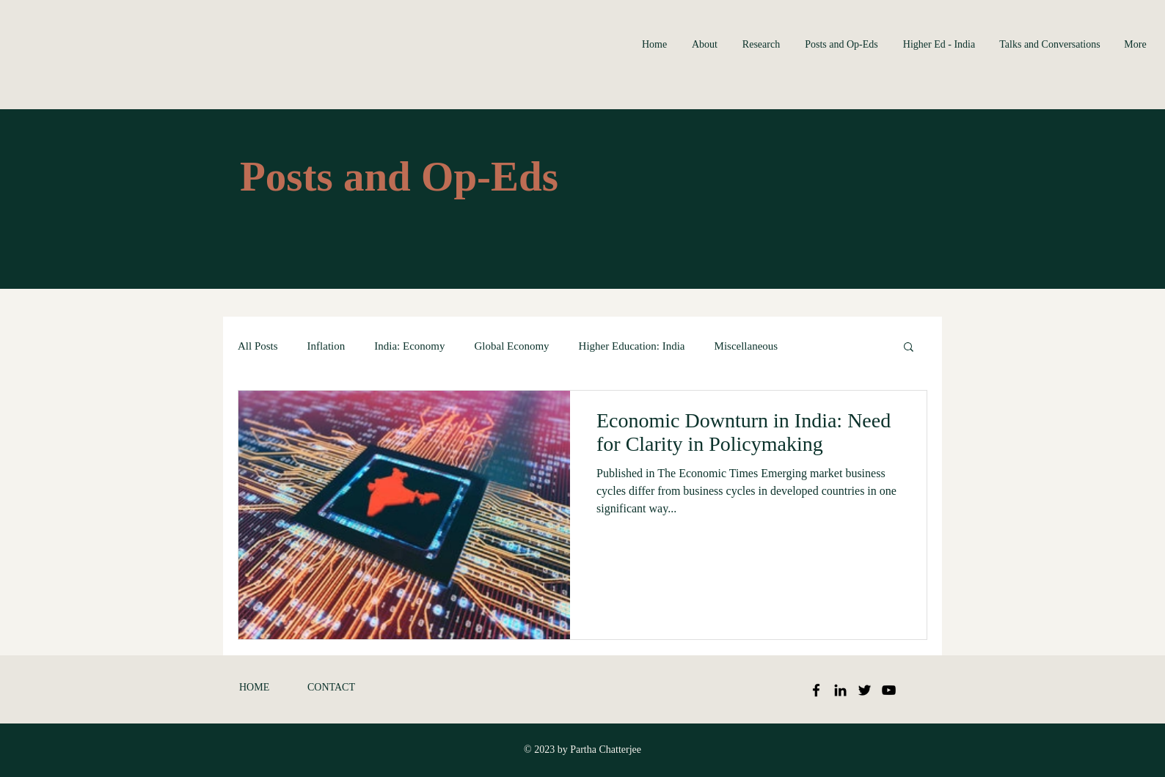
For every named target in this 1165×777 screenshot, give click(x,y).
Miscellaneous (746, 346)
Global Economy (512, 346)
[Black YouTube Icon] (888, 690)
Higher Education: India (632, 346)
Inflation (326, 346)
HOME (254, 687)
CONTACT (331, 687)
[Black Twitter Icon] (864, 690)
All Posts (258, 346)
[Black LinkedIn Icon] (840, 690)
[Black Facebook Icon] (816, 690)
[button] (909, 348)
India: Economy (409, 346)
